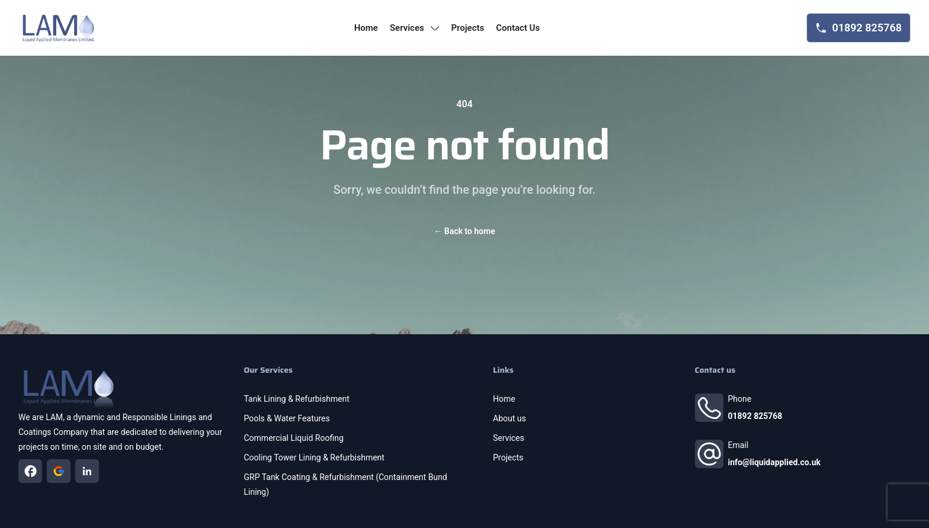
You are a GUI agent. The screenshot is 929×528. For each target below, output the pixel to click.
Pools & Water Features (287, 418)
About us (509, 418)
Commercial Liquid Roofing (294, 438)
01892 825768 (755, 416)
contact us (518, 28)
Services (508, 438)
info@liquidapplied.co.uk (774, 462)
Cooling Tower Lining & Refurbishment (314, 457)
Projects (508, 457)
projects (467, 28)
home (366, 28)
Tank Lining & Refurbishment (297, 399)
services (415, 28)
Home (504, 399)
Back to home (464, 231)
